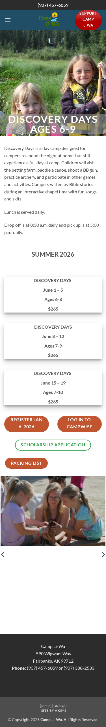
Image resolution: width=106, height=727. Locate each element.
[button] (7, 20)
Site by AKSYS (53, 710)
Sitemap (59, 706)
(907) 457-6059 (53, 5)
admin (45, 706)
